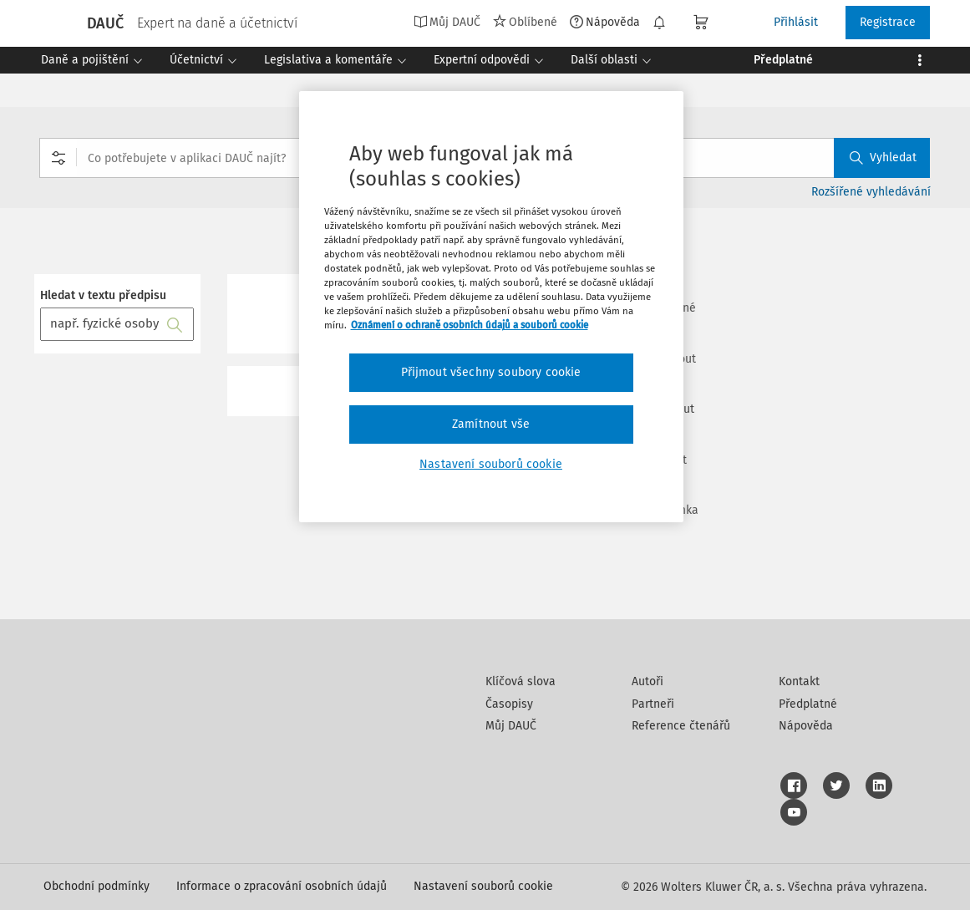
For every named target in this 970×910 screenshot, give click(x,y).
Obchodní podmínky (96, 886)
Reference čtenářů (681, 726)
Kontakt (799, 681)
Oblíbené (525, 21)
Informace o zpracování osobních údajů (281, 886)
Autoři (647, 681)
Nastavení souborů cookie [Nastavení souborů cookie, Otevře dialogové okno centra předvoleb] (490, 464)
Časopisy (509, 704)
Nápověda (605, 21)
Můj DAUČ (447, 21)
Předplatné (808, 704)
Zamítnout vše (491, 424)
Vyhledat (883, 157)
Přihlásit (796, 22)
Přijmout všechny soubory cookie (491, 372)
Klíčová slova (520, 681)
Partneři (653, 704)
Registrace (888, 22)
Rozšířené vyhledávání (871, 192)
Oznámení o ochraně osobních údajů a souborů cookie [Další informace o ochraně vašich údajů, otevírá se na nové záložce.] (469, 325)
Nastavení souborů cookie (483, 886)
